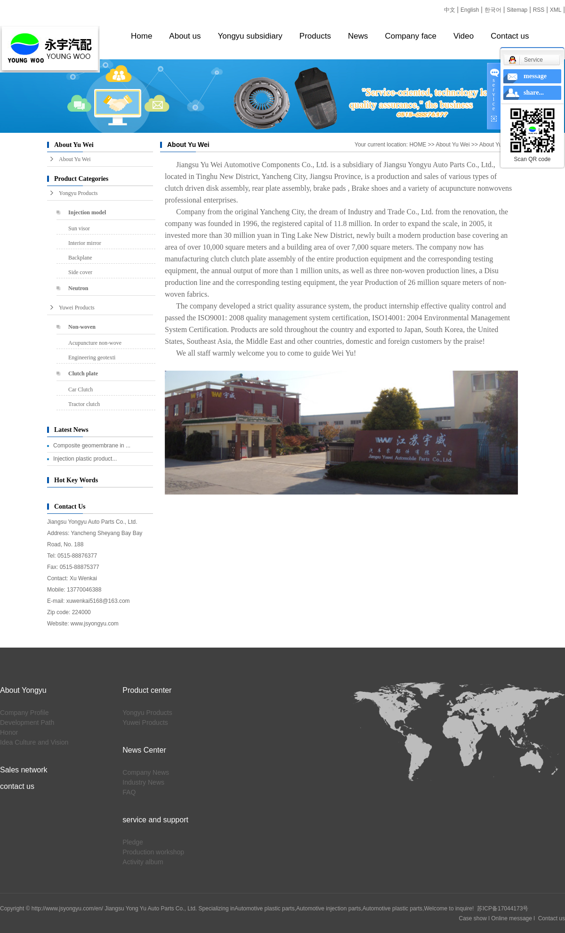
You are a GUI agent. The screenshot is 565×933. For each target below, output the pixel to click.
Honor (9, 732)
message (535, 76)
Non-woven (82, 327)
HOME (417, 144)
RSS (539, 10)
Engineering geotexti (91, 357)
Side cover (80, 272)
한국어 (492, 10)
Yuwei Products (77, 307)
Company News (145, 772)
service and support (155, 820)
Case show (473, 918)
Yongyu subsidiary (250, 36)
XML (556, 10)
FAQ (129, 792)
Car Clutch (80, 389)
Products (315, 36)
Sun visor (79, 228)
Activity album (142, 862)
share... (534, 92)
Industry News (143, 782)
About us (185, 36)
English (469, 10)
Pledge (132, 842)
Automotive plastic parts (264, 908)
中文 (449, 10)
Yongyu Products (78, 193)
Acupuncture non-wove (94, 343)
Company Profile (24, 712)
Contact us (510, 36)
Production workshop (153, 852)
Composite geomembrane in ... (91, 445)
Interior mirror (84, 243)
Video (463, 36)
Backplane (80, 257)
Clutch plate (83, 373)
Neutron (78, 288)
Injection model (87, 212)
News (358, 36)
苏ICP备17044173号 (502, 908)
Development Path (27, 722)
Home (141, 36)
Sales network (24, 770)
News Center (144, 750)
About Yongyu (23, 690)
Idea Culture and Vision (34, 742)
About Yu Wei (75, 159)
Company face (410, 36)
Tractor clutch (84, 404)
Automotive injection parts (328, 908)
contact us (17, 786)
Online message (511, 918)
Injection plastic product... (85, 458)
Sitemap (517, 10)
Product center (146, 690)
